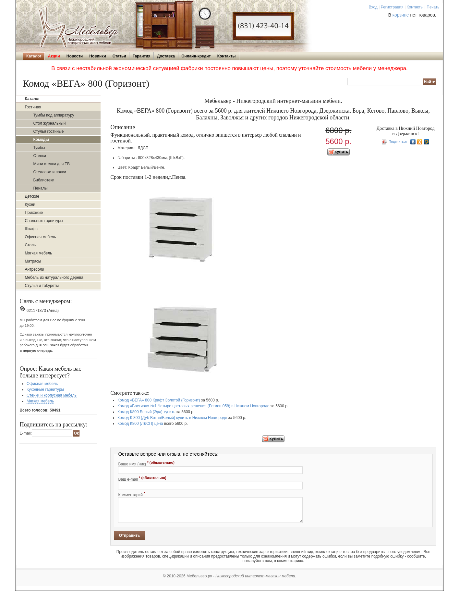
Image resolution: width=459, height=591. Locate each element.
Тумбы (39, 147)
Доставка (166, 56)
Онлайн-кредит (196, 56)
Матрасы (33, 261)
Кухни (30, 204)
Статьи (119, 56)
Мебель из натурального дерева (54, 277)
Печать (433, 7)
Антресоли (34, 269)
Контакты (415, 7)
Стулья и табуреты (42, 285)
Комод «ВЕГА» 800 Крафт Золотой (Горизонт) (158, 400)
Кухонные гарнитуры (45, 389)
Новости (74, 56)
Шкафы (31, 229)
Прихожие (34, 212)
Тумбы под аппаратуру (53, 115)
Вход (373, 7)
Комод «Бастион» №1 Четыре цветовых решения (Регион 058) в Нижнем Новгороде (193, 406)
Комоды (41, 139)
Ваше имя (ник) (146, 463)
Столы (30, 245)
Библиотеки (43, 180)
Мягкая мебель (38, 253)
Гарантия (142, 56)
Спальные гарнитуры (44, 220)
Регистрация (392, 7)
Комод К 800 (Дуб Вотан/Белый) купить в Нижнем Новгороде (172, 417)
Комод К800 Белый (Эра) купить (146, 412)
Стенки (39, 156)
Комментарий (131, 494)
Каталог (34, 56)
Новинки (97, 56)
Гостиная (33, 107)
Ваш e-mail (142, 479)
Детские (32, 196)
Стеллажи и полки (49, 172)
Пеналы (40, 188)
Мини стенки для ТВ (51, 164)
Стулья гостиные (48, 131)
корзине (401, 15)
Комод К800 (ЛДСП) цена (140, 423)
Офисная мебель (40, 237)
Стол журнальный (49, 123)
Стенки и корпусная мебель (52, 395)
